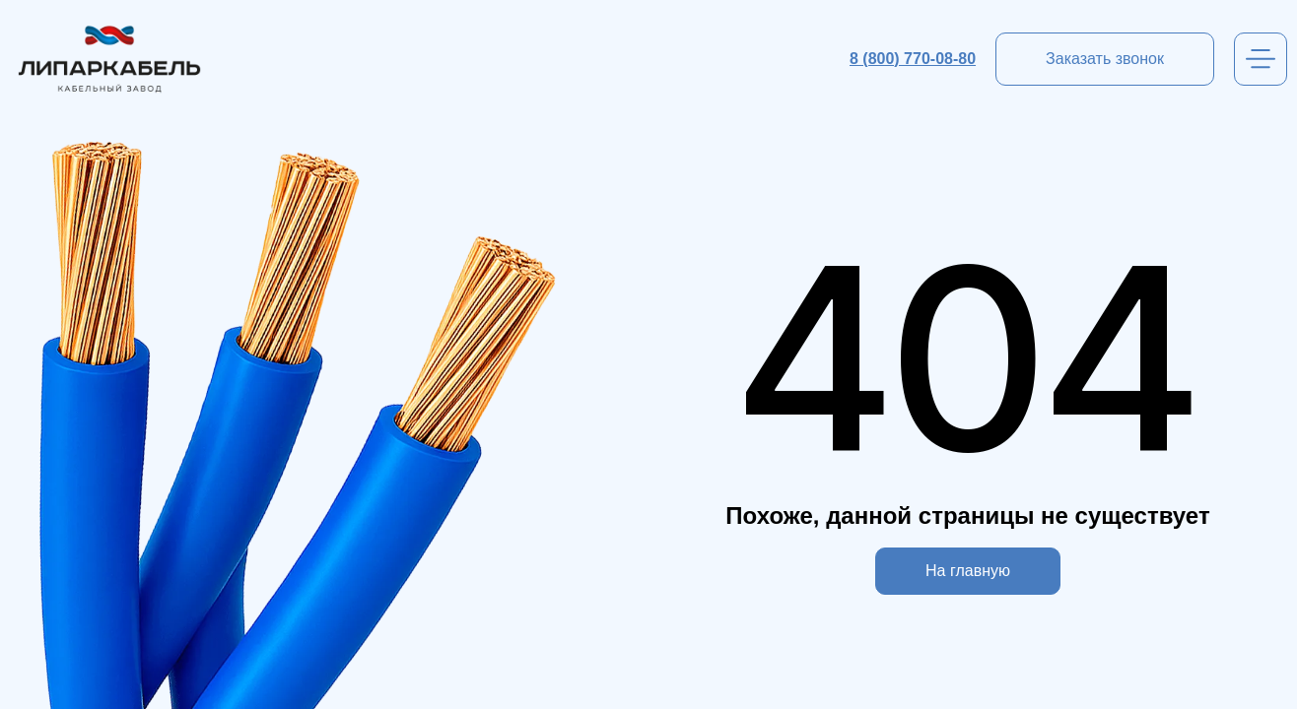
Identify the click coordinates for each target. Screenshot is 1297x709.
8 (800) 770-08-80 (913, 58)
